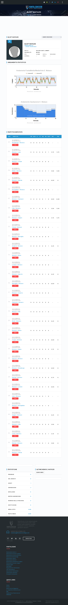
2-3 (15, 239)
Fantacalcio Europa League (13, 563)
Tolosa (14, 227)
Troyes (20, 161)
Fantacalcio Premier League (13, 553)
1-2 (15, 145)
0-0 (15, 426)
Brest (19, 255)
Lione (13, 434)
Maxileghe (9, 566)
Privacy (35, 601)
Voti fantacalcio (10, 569)
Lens (19, 152)
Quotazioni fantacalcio (12, 571)
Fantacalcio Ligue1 (11, 558)
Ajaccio (20, 274)
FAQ (7, 591)
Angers (20, 218)
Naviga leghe (9, 564)
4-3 (15, 210)
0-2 (15, 192)
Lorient (14, 265)
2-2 (15, 267)
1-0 (15, 257)
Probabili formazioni (11, 574)
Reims (14, 171)
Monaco (22, 143)
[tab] (36, 142)
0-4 (15, 408)
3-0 (15, 398)
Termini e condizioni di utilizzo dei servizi (28, 601)
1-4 (15, 154)
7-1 (15, 276)
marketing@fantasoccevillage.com (20, 532)
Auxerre (14, 246)
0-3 (15, 173)
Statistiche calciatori (11, 572)
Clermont (20, 199)
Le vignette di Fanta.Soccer (13, 590)
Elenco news (39, 472)
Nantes (20, 180)
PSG (19, 312)
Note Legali (29, 601)
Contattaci (28, 538)
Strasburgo (15, 143)
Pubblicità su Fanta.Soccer (13, 593)
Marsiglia (20, 236)
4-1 (15, 182)
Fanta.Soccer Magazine (12, 588)
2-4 (15, 164)
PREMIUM (8, 594)
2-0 (15, 220)
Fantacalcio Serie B (11, 560)
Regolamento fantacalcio (13, 568)
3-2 (15, 295)
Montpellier (15, 189)
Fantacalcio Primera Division (13, 555)
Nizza (19, 330)
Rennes (14, 443)
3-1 (15, 314)
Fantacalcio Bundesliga (12, 557)
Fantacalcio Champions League (14, 561)
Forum (8, 587)
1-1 (15, 201)
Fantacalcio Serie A (11, 552)
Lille (13, 208)
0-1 (15, 351)
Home (28, 14)
